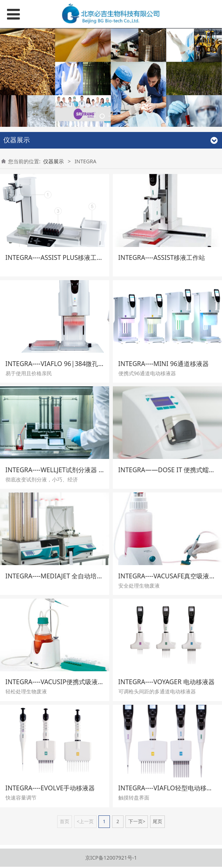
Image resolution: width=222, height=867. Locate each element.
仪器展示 (53, 274)
